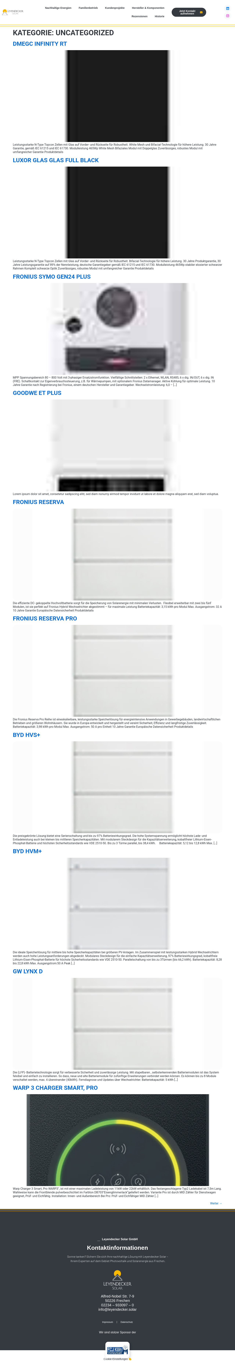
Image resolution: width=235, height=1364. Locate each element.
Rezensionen (139, 16)
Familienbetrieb (88, 7)
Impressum (107, 1322)
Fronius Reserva (38, 502)
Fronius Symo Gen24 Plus (52, 276)
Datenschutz (127, 1322)
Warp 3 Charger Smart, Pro (55, 1087)
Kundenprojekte (115, 7)
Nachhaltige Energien (58, 7)
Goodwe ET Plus (37, 392)
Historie (159, 16)
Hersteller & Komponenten (148, 7)
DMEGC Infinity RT (40, 43)
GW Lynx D (28, 971)
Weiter (216, 1203)
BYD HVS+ (26, 734)
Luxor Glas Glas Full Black (56, 160)
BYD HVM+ (27, 851)
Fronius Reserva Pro (45, 618)
